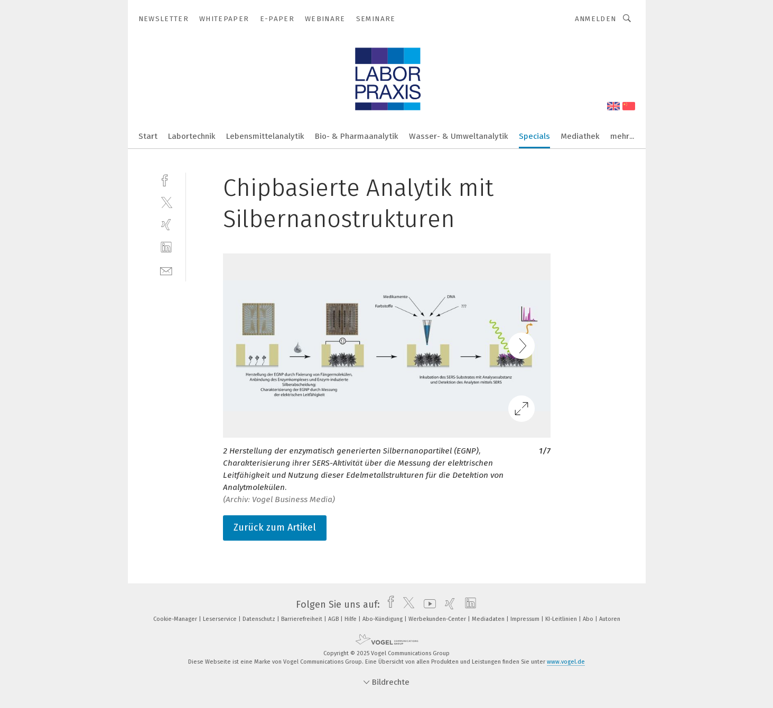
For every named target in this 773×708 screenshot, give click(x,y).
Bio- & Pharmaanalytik (356, 136)
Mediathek (580, 136)
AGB (334, 619)
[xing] (166, 224)
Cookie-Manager (176, 619)
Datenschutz (260, 619)
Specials (534, 136)
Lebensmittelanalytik (265, 136)
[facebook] (166, 179)
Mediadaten (489, 619)
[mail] (166, 270)
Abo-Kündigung (383, 619)
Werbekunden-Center (438, 619)
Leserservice (220, 619)
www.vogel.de (566, 661)
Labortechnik (192, 136)
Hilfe (351, 619)
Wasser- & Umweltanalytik (458, 136)
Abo (589, 619)
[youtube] (427, 604)
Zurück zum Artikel (275, 527)
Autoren (609, 619)
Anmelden (596, 18)
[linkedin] (166, 247)
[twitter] (166, 202)
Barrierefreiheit (302, 619)
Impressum (525, 619)
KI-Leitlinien (562, 619)
